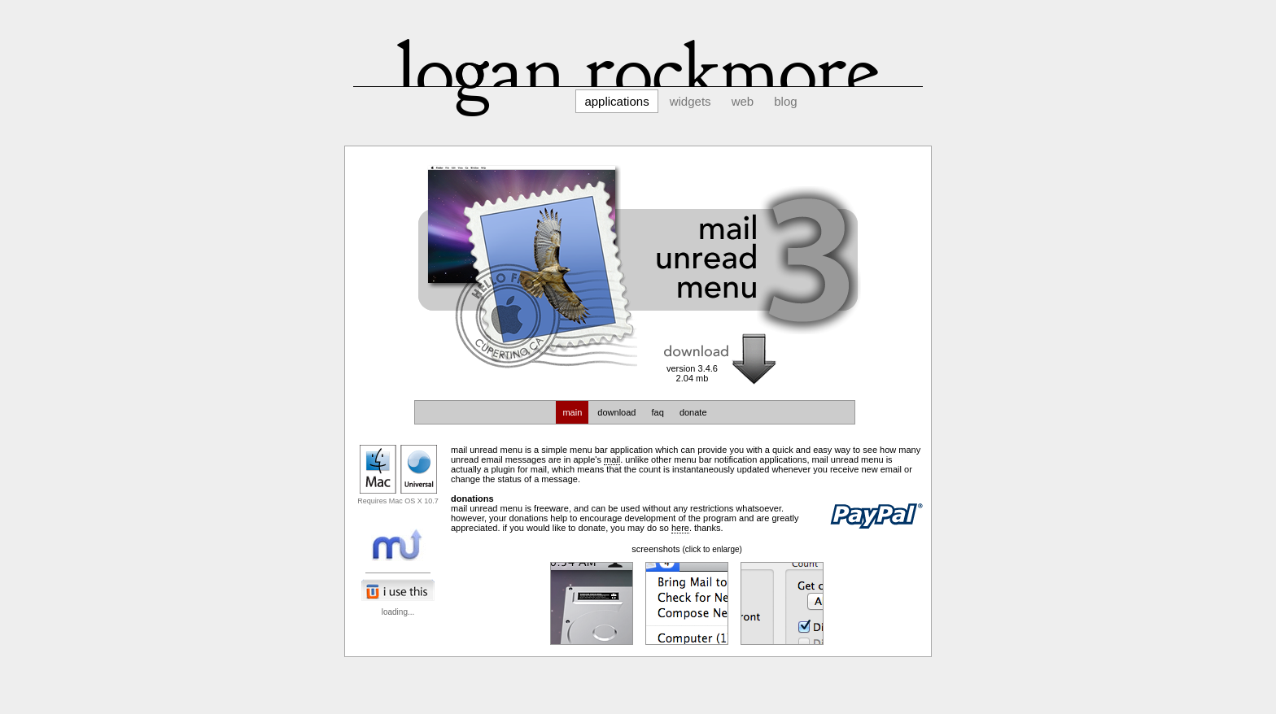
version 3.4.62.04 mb (692, 373)
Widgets (690, 101)
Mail (612, 459)
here (680, 528)
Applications (616, 101)
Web (743, 101)
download (616, 412)
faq (658, 412)
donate (693, 412)
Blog (785, 101)
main (572, 412)
